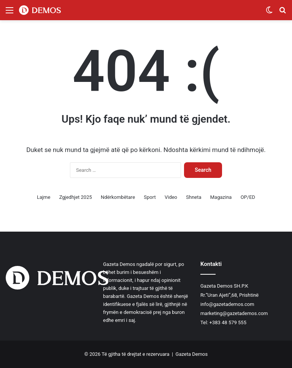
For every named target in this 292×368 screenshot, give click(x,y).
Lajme (43, 197)
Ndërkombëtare (118, 197)
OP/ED (248, 197)
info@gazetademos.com (227, 304)
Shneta (193, 197)
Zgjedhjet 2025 (75, 197)
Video (171, 197)
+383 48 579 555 (227, 322)
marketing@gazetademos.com (234, 313)
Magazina (221, 197)
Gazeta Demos (192, 354)
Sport (150, 197)
